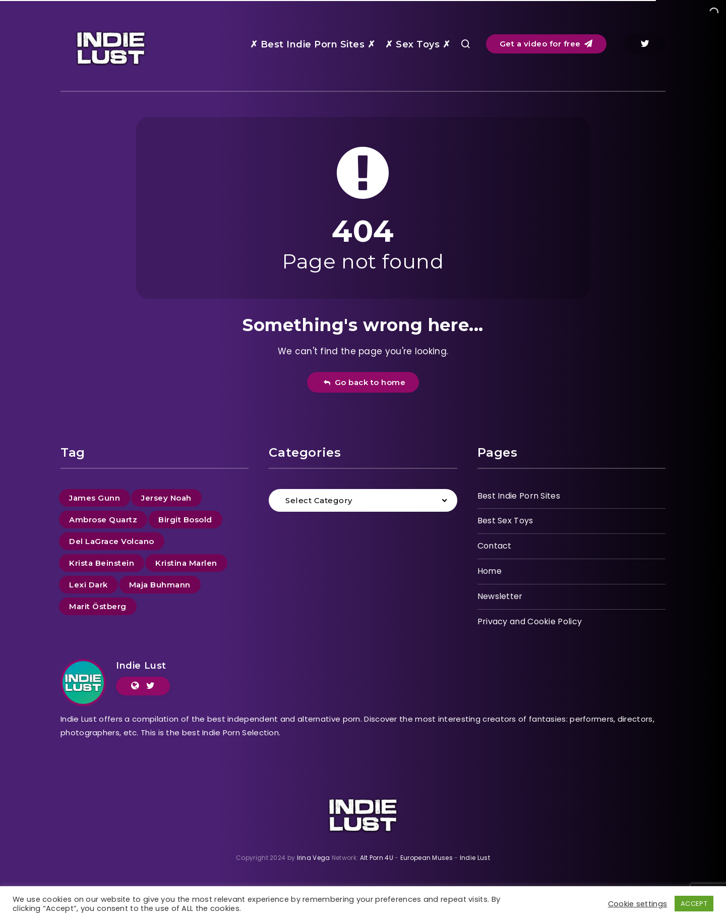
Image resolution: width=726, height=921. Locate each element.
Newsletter (500, 596)
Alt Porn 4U (376, 857)
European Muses (426, 857)
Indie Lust (141, 665)
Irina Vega (313, 857)
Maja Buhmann (160, 584)
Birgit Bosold (185, 519)
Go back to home (364, 382)
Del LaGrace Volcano (111, 541)
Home (489, 571)
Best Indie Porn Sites (518, 496)
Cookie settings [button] (638, 903)
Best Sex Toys (505, 520)
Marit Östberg (98, 606)
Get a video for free (546, 43)
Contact (494, 546)
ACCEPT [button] (694, 903)
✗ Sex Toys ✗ (417, 44)
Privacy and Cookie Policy (529, 621)
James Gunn (94, 498)
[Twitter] (644, 43)
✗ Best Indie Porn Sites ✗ (313, 44)
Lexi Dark (88, 584)
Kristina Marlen (186, 563)
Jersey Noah (166, 498)
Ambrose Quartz (103, 519)
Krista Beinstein (101, 563)
